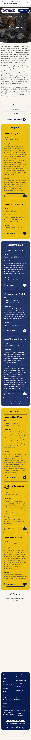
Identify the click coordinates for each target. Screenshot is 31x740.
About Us (6, 691)
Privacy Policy (9, 733)
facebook (20, 713)
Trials (4, 678)
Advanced (15, 113)
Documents (19, 683)
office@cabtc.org (15, 727)
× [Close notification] (27, 2)
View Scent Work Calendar (14, 119)
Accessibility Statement (15, 735)
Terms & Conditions (19, 733)
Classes (5, 675)
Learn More (10, 196)
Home (10, 16)
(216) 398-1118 (7, 706)
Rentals (18, 687)
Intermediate (15, 109)
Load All (15, 402)
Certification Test (8, 685)
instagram (20, 715)
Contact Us (19, 690)
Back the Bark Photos (15, 40)
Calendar (5, 688)
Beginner (15, 104)
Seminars (5, 681)
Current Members (21, 680)
